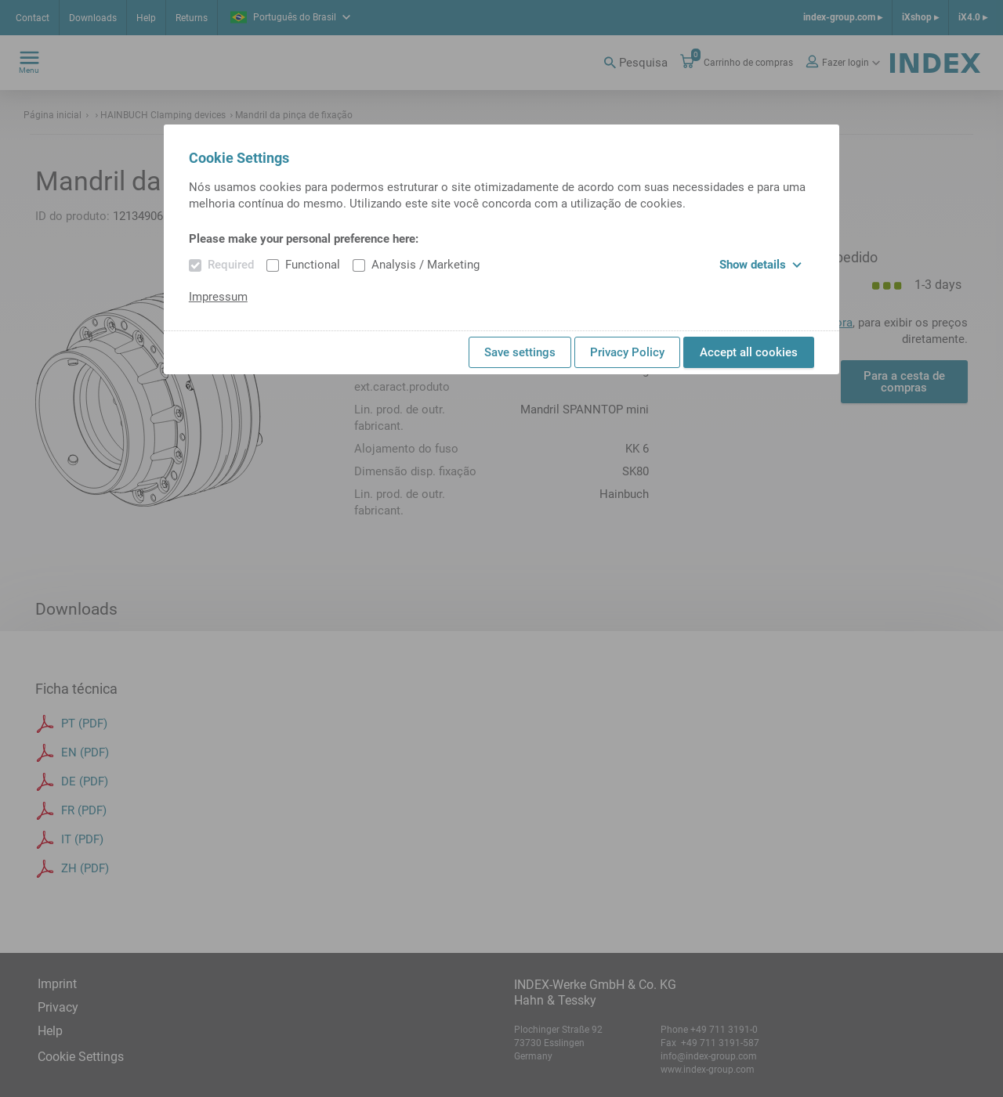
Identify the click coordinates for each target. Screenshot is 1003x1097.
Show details (760, 265)
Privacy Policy (627, 352)
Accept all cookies (749, 352)
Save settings (520, 352)
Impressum (218, 297)
